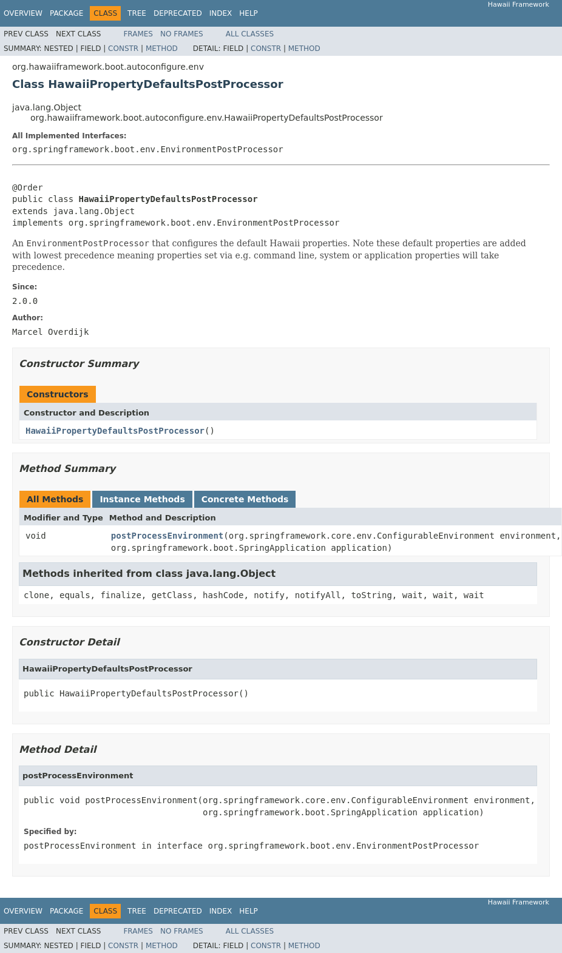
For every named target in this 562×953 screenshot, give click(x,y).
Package (66, 13)
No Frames (181, 34)
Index (220, 13)
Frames (138, 34)
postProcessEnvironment (167, 535)
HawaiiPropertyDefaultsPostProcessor (115, 431)
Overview (23, 13)
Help (248, 13)
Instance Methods (142, 499)
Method (162, 48)
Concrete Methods (245, 499)
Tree (136, 13)
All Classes (250, 34)
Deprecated (178, 13)
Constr (123, 48)
